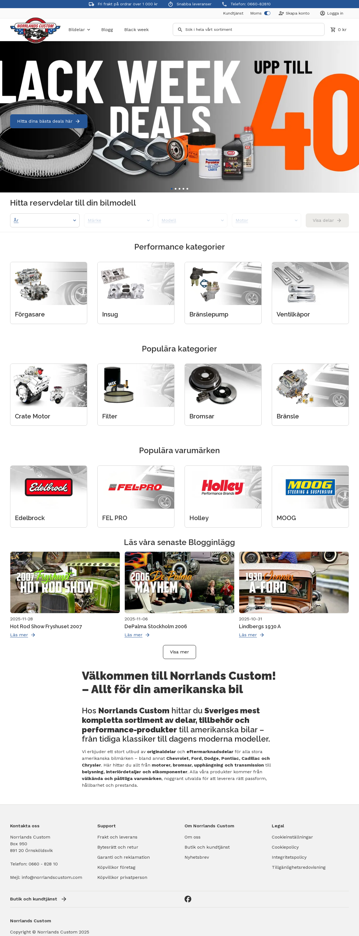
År (45, 220)
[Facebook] (188, 899)
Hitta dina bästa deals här (48, 121)
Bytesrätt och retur (117, 847)
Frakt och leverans (117, 837)
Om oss (193, 837)
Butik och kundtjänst (207, 847)
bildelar (79, 29)
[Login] (331, 13)
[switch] (267, 13)
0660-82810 (259, 4)
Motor (267, 220)
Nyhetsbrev (197, 857)
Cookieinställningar (292, 837)
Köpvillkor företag (116, 867)
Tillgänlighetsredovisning (299, 867)
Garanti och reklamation (123, 857)
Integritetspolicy (289, 857)
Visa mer (179, 652)
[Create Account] (294, 13)
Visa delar (327, 220)
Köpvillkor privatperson (122, 877)
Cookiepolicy (285, 847)
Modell (193, 220)
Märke (119, 220)
